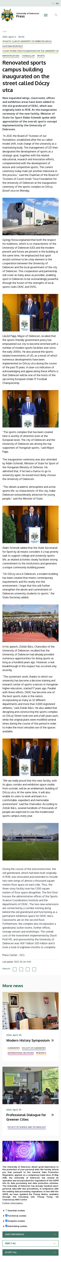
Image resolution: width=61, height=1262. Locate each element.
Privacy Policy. (45, 1197)
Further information (12, 1203)
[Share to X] (21, 969)
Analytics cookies (16, 1221)
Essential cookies (16, 1210)
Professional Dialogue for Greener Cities (26, 1117)
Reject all (10, 1243)
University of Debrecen (27, 13)
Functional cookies (17, 1216)
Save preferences (14, 1234)
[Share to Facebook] (15, 969)
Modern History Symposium (28, 1040)
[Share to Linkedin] (28, 969)
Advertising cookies (17, 1226)
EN (57, 3)
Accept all (11, 1252)
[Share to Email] (34, 969)
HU (53, 3)
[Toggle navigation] (46, 15)
